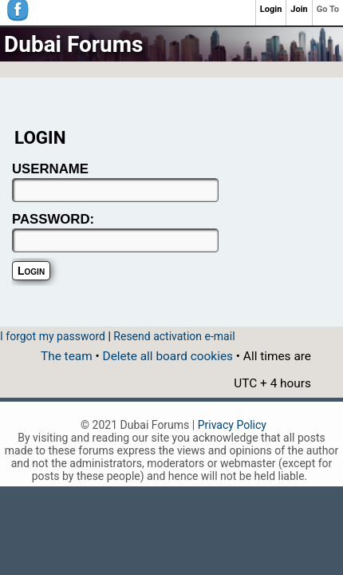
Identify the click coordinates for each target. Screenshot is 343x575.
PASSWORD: (53, 219)
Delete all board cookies (168, 356)
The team (67, 356)
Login (271, 9)
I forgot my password (52, 336)
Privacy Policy (232, 424)
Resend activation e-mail (174, 336)
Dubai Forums (73, 44)
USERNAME (50, 168)
